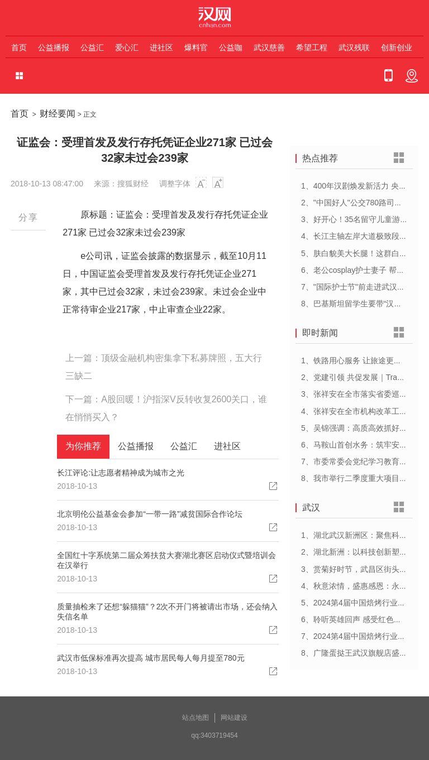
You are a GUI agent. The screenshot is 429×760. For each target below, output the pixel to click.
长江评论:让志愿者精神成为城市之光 (120, 472)
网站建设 (234, 717)
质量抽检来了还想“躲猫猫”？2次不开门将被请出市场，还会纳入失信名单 (167, 611)
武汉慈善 (269, 47)
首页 (19, 47)
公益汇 (92, 47)
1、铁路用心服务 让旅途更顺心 (355, 360)
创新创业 (396, 47)
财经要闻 (57, 113)
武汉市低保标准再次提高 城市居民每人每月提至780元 (150, 657)
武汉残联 (354, 47)
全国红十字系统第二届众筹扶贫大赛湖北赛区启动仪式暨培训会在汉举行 (166, 560)
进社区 (161, 47)
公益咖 (230, 47)
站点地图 (195, 717)
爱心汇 (127, 47)
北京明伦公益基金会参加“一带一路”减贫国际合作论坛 (149, 513)
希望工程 (311, 47)
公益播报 (53, 47)
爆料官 (196, 47)
